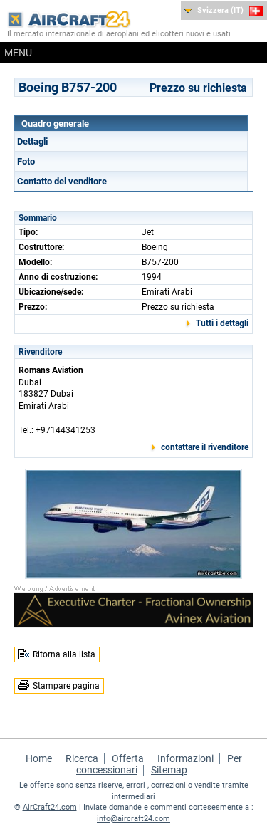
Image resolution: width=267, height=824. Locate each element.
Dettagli (32, 141)
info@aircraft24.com (133, 818)
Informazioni (185, 758)
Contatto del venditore (62, 181)
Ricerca (82, 758)
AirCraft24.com (50, 807)
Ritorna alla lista (64, 654)
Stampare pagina (66, 686)
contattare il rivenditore (204, 447)
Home (39, 758)
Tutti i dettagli (222, 323)
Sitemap (169, 770)
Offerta (128, 758)
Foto (26, 161)
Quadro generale (55, 123)
